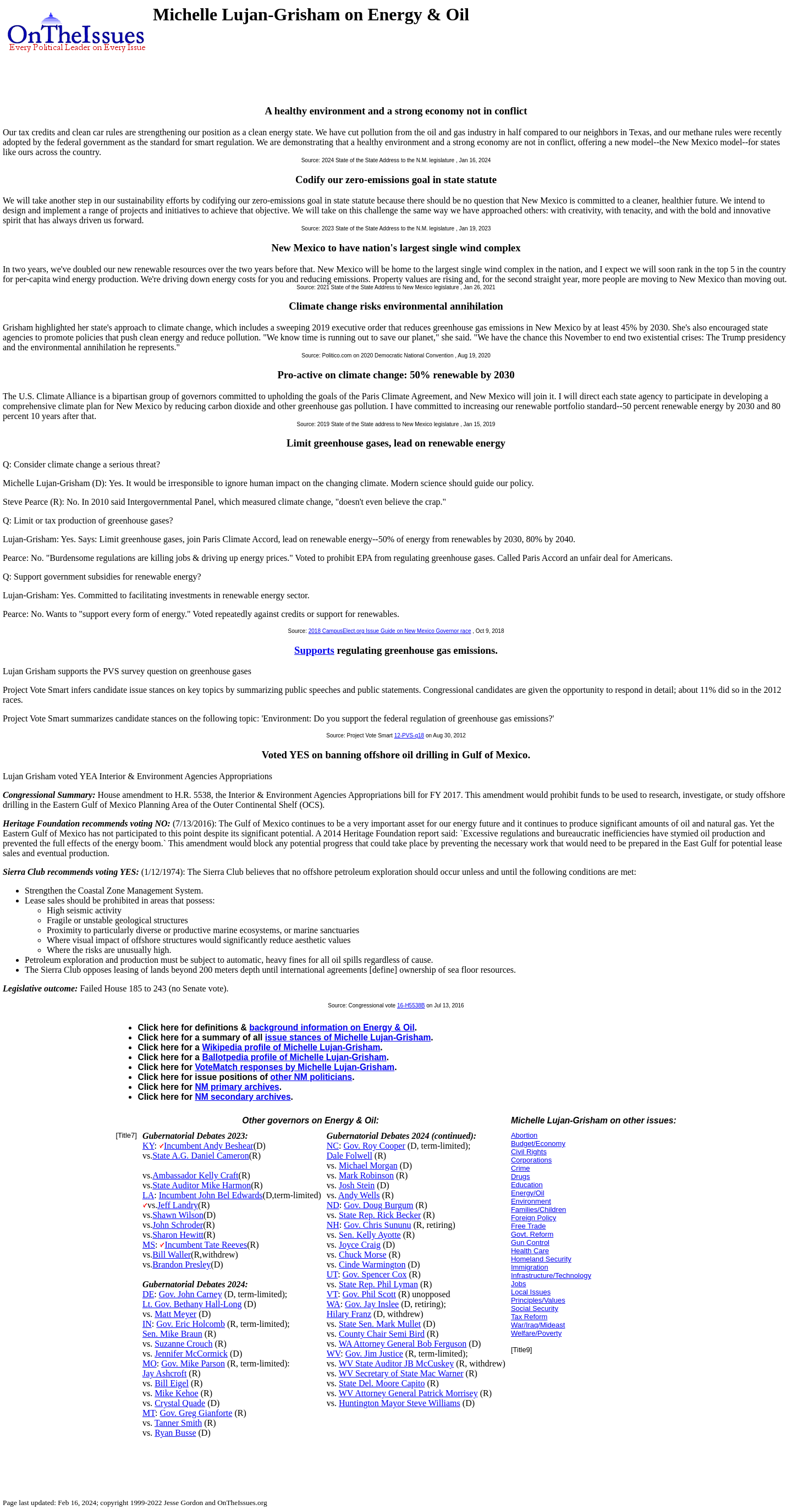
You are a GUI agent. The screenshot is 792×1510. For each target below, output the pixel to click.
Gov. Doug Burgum (378, 1205)
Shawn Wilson (178, 1215)
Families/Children (538, 1209)
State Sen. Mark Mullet (380, 1324)
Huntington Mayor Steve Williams (399, 1403)
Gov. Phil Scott (369, 1294)
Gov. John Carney (190, 1294)
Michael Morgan (368, 1165)
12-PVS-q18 (409, 735)
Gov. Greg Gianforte (196, 1413)
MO (149, 1363)
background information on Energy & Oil (332, 1027)
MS (148, 1244)
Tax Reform (529, 1317)
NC (333, 1145)
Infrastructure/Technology (551, 1275)
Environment (531, 1201)
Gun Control (530, 1242)
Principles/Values (538, 1300)
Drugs (520, 1176)
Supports (314, 650)
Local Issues (531, 1292)
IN (147, 1324)
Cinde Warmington (372, 1264)
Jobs (518, 1284)
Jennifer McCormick (191, 1353)
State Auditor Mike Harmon (201, 1185)
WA (333, 1304)
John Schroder (177, 1225)
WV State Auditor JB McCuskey (396, 1363)
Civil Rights (529, 1152)
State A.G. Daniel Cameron (200, 1155)
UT (332, 1274)
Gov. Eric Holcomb (190, 1324)
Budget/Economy (538, 1143)
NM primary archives (237, 1087)
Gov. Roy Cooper (374, 1145)
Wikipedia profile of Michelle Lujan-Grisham (291, 1047)
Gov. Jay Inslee (372, 1304)
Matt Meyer (175, 1314)
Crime (520, 1168)
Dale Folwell (349, 1155)
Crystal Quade (180, 1403)
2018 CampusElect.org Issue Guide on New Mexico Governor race (390, 631)
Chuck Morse (363, 1254)
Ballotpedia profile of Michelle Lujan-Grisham (294, 1057)
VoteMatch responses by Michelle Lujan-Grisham (294, 1067)
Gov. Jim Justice (374, 1353)
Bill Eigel (172, 1383)
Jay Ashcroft (164, 1373)
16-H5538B (411, 1005)
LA (148, 1195)
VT (332, 1294)
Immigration (529, 1267)
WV (333, 1353)
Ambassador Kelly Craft (195, 1175)
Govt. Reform (532, 1234)
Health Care (530, 1251)
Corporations (531, 1160)
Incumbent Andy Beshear (209, 1145)
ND (333, 1205)
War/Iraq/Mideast (538, 1325)
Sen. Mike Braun (172, 1333)
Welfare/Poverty (536, 1333)
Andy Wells (359, 1195)
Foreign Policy (533, 1218)
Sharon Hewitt (178, 1234)
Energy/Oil (527, 1193)
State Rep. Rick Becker (380, 1215)
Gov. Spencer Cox (375, 1274)
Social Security (534, 1308)
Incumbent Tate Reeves (205, 1244)
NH (333, 1225)
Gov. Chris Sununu (377, 1225)
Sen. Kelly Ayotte (370, 1234)
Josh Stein (357, 1185)
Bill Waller (171, 1254)
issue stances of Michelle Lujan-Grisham (348, 1037)
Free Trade (528, 1226)
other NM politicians (311, 1077)
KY (148, 1145)
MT (148, 1413)
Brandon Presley (181, 1264)
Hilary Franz (349, 1314)
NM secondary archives (242, 1096)
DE (148, 1294)
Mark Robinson (366, 1175)
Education (527, 1185)
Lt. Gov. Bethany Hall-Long (192, 1304)
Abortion (524, 1135)
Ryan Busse (175, 1432)
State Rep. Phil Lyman (378, 1284)
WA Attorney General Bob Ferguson (403, 1343)
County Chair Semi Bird (382, 1333)
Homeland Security (541, 1259)
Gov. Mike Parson (193, 1363)
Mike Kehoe (177, 1393)
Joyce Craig (360, 1244)
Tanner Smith (178, 1423)
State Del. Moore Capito (382, 1383)
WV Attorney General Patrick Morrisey (408, 1393)
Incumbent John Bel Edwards (211, 1195)
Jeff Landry (177, 1205)
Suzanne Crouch (183, 1343)
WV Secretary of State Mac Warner (401, 1373)
